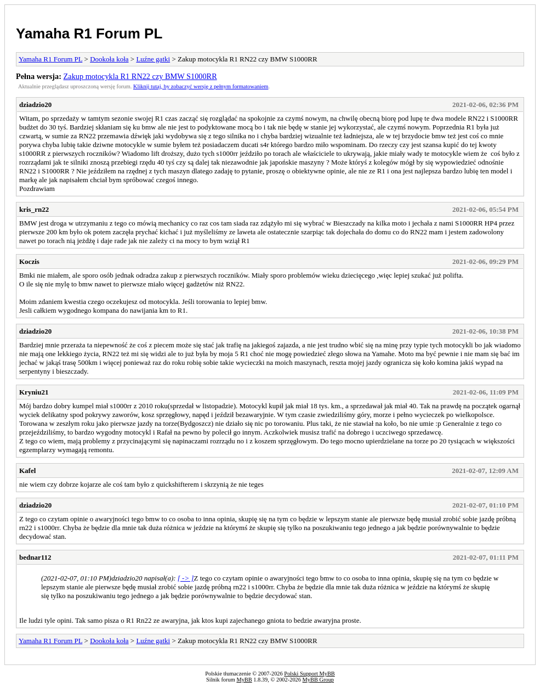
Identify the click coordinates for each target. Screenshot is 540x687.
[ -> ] (186, 578)
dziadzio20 (35, 104)
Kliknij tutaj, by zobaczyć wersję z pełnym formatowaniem (200, 86)
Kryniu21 (33, 392)
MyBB (244, 680)
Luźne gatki (153, 59)
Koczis (29, 261)
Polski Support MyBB (309, 674)
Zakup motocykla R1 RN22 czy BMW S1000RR (140, 76)
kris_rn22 (34, 209)
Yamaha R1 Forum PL (89, 33)
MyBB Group (318, 680)
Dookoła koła (109, 59)
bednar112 (35, 557)
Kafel (27, 470)
